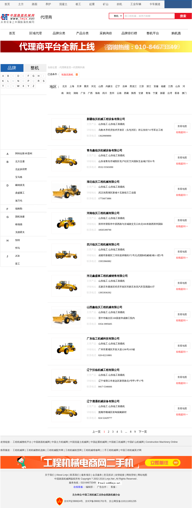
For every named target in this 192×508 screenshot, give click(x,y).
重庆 (86, 86)
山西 (100, 86)
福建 (163, 86)
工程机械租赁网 (73, 450)
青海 (148, 93)
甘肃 (140, 93)
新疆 (162, 93)
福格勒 (18, 208)
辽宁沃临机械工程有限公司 (103, 370)
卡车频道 (154, 4)
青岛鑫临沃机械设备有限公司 (104, 150)
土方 (21, 4)
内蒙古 (109, 86)
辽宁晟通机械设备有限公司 (103, 401)
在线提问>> (182, 132)
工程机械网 (18, 450)
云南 (119, 93)
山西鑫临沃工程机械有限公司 (104, 307)
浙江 (148, 86)
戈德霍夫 (20, 232)
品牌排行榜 (129, 33)
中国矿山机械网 (135, 442)
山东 (177, 86)
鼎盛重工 (20, 192)
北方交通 (20, 161)
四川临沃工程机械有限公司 (103, 244)
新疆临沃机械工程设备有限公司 (106, 119)
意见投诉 (108, 475)
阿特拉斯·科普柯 (23, 153)
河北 (93, 86)
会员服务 (97, 475)
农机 (119, 4)
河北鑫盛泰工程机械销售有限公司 (107, 275)
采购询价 (106, 33)
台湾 (169, 93)
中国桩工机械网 (117, 442)
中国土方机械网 (60, 442)
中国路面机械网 (41, 442)
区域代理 (35, 33)
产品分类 (82, 33)
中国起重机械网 (99, 442)
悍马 (17, 248)
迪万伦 (18, 200)
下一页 (143, 431)
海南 (97, 93)
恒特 (17, 240)
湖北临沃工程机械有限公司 (103, 181)
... (126, 431)
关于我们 (49, 475)
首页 (7, 4)
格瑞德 (18, 224)
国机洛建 (20, 216)
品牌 (12, 67)
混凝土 (63, 4)
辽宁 (117, 86)
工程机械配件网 (55, 450)
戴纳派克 (20, 185)
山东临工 (103, 124)
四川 (104, 93)
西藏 (126, 93)
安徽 (156, 86)
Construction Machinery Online (162, 442)
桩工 (78, 4)
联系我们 (74, 475)
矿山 (105, 4)
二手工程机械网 (110, 450)
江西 (170, 86)
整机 (34, 67)
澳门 (184, 93)
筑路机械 (110, 494)
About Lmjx (62, 475)
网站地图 (142, 475)
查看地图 (182, 126)
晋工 (17, 263)
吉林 (124, 86)
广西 (90, 93)
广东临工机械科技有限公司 (103, 338)
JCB (17, 256)
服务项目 (86, 475)
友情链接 (119, 475)
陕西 (133, 93)
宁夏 (155, 93)
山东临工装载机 (116, 124)
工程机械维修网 (92, 450)
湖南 (75, 93)
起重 (92, 4)
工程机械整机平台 (22, 442)
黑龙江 (133, 86)
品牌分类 (59, 33)
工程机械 (91, 494)
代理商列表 (79, 67)
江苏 (141, 86)
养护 (48, 4)
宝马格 (18, 177)
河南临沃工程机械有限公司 (103, 213)
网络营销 (131, 475)
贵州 (112, 93)
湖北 (68, 93)
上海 (72, 86)
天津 (79, 86)
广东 (83, 93)
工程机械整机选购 (35, 450)
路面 (34, 4)
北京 (64, 86)
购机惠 (176, 33)
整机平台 (152, 33)
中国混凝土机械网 (79, 442)
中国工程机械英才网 (130, 450)
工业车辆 (135, 4)
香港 (177, 93)
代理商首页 (65, 67)
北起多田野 (21, 169)
